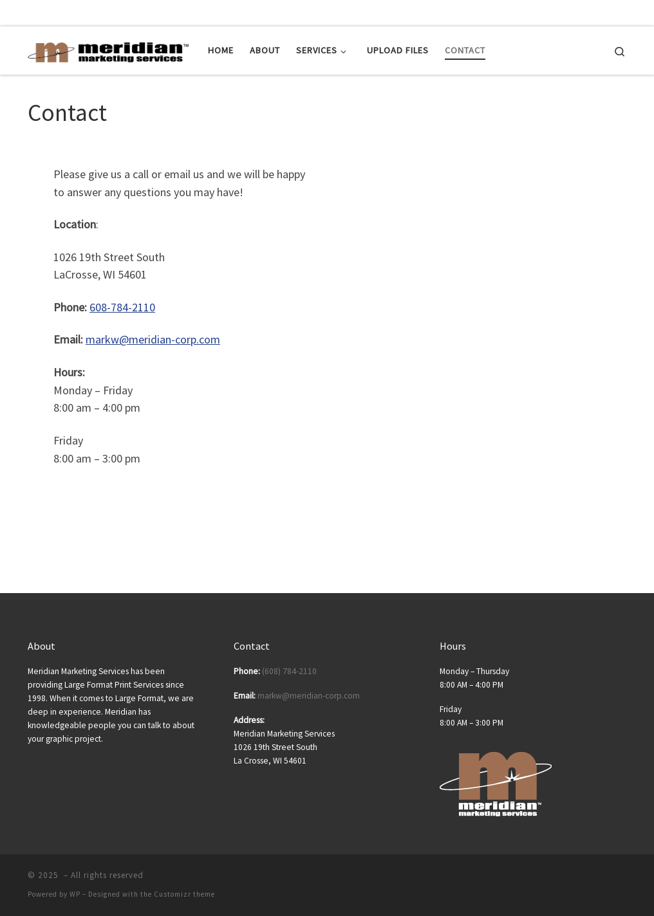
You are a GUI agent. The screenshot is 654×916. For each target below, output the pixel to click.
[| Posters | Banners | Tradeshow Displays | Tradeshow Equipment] (108, 49)
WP (75, 894)
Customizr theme (184, 894)
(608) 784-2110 (289, 671)
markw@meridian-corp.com (153, 339)
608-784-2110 (122, 307)
